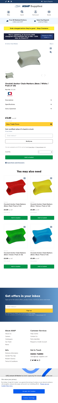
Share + (52, 44)
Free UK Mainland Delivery (17, 21)
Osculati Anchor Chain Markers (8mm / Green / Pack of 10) (15, 254)
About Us (8, 334)
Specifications (10, 104)
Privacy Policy (31, 147)
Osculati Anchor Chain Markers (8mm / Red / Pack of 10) (15, 205)
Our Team (8, 342)
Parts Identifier (35, 339)
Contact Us (33, 336)
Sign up (29, 311)
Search (22, 13)
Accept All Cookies (29, 391)
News (7, 345)
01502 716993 (36, 354)
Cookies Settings (29, 398)
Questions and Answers (14, 163)
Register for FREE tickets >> (47, 36)
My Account (35, 13)
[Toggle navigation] (8, 13)
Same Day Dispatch (43, 21)
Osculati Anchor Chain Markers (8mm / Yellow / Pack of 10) (41, 205)
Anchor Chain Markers (12, 44)
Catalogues (9, 339)
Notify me (29, 141)
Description (9, 100)
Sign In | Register (47, 1)
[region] (29, 390)
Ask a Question (10, 109)
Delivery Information (11, 353)
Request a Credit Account (38, 342)
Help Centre (34, 334)
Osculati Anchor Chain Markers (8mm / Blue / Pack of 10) (41, 254)
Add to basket (29, 157)
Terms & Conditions (11, 361)
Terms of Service (39, 147)
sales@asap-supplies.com (38, 357)
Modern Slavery (10, 359)
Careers (7, 336)
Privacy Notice (8, 131)
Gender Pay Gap (10, 356)
